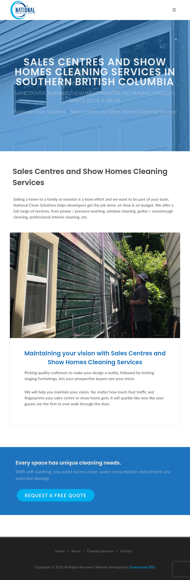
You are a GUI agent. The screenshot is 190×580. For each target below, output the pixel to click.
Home (60, 551)
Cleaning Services (100, 551)
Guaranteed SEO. (143, 567)
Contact (126, 551)
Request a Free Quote (56, 495)
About (75, 551)
